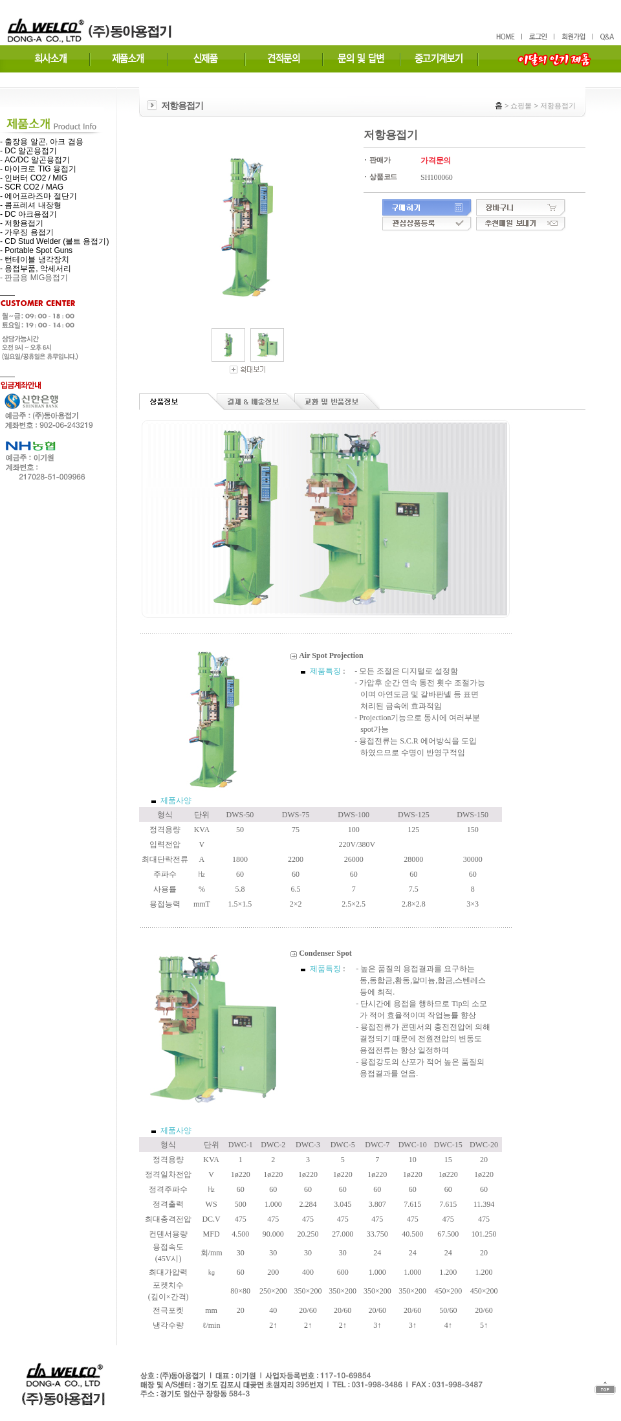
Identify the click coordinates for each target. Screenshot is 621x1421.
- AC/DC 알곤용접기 (35, 159)
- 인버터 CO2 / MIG (33, 177)
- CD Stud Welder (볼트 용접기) (54, 241)
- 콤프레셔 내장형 (30, 205)
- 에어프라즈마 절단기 (38, 196)
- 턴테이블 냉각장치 (34, 259)
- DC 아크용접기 (28, 214)
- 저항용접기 (21, 223)
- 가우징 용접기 (27, 232)
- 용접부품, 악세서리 (35, 268)
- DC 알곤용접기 (28, 150)
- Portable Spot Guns (36, 250)
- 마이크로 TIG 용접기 (38, 168)
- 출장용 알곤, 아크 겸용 (41, 141)
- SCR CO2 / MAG (31, 187)
